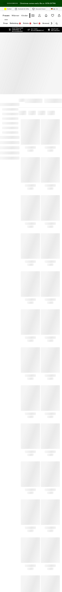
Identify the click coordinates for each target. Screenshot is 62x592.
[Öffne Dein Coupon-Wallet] (33, 15)
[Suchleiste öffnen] (56, 23)
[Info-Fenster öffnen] (59, 3)
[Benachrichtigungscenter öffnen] (46, 15)
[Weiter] (51, 23)
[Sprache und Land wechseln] (54, 9)
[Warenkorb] (59, 15)
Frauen (6, 15)
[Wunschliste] (52, 15)
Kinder (24, 15)
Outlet (7, 9)
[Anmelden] (39, 15)
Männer (15, 15)
